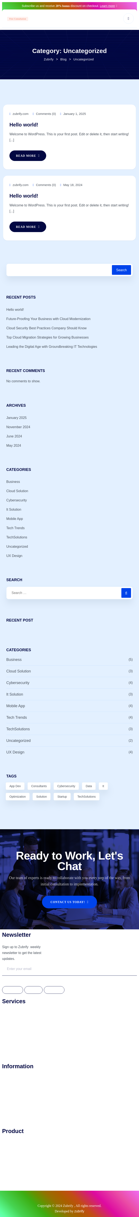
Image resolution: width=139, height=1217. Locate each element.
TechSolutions (16, 537)
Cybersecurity (16, 500)
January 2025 (16, 418)
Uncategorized (17, 546)
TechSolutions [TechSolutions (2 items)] (86, 796)
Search (121, 270)
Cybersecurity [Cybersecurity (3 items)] (66, 786)
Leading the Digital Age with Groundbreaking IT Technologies (51, 346)
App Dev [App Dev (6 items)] (15, 786)
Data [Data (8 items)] (89, 786)
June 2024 (14, 436)
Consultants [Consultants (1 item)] (39, 786)
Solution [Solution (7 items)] (41, 796)
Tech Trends (15, 528)
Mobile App (14, 519)
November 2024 (18, 427)
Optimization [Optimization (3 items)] (17, 796)
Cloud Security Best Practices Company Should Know (46, 328)
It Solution (13, 509)
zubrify (79, 1211)
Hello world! (23, 125)
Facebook (13, 990)
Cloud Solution (17, 491)
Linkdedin (54, 990)
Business (13, 482)
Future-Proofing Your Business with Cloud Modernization (48, 319)
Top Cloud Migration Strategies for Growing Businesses (47, 337)
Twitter (33, 990)
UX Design (14, 556)
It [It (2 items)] (103, 786)
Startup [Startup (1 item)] (62, 796)
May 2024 (13, 445)
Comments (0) (44, 114)
